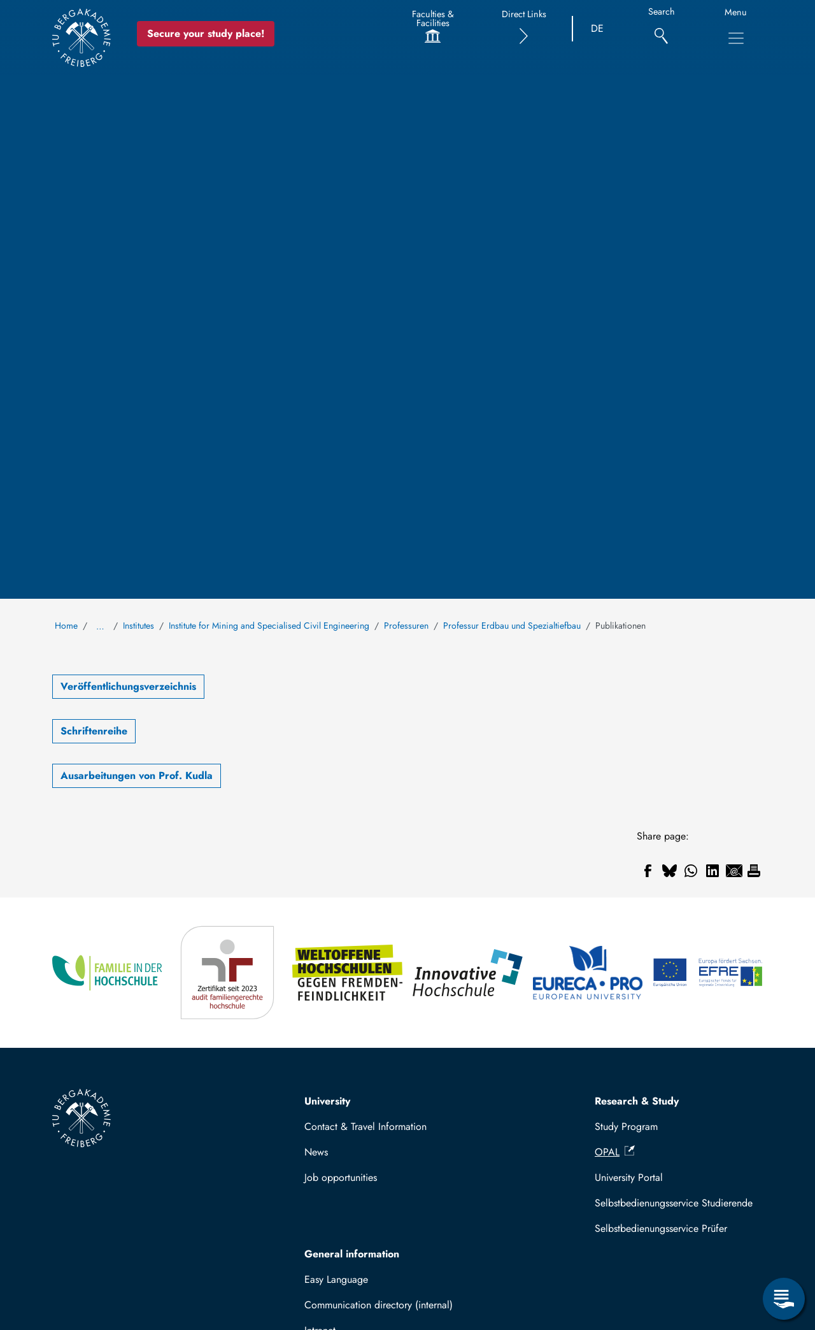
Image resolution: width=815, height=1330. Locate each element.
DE (597, 28)
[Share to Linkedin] (712, 870)
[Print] (754, 870)
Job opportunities (340, 1177)
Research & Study (637, 1101)
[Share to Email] (734, 870)
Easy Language (336, 1279)
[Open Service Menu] (784, 1299)
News (316, 1152)
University (327, 1101)
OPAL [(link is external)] (615, 1152)
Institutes (138, 625)
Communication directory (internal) (378, 1305)
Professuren (406, 625)
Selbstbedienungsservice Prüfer (661, 1228)
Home (66, 625)
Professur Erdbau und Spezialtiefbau (512, 625)
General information (351, 1254)
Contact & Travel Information (365, 1126)
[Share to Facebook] (647, 870)
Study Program (626, 1126)
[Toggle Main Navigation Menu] (736, 38)
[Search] (661, 29)
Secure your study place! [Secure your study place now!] (205, 33)
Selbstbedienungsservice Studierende (674, 1203)
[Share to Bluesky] (669, 870)
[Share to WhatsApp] (691, 870)
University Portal (629, 1177)
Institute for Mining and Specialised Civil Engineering (269, 625)
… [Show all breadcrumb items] (100, 626)
